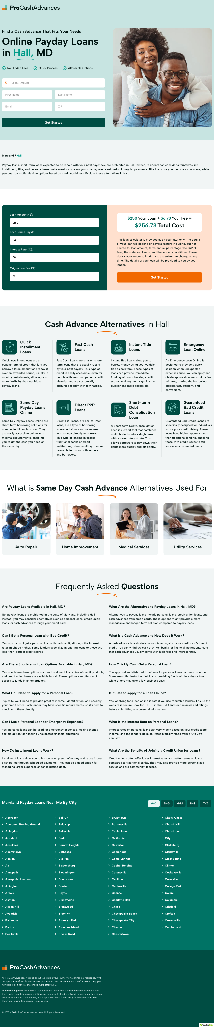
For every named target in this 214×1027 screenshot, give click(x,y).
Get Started (53, 122)
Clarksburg (172, 845)
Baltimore (11, 920)
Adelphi (10, 858)
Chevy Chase (174, 817)
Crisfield (170, 906)
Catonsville (119, 872)
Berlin (62, 838)
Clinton (170, 865)
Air (7, 865)
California (118, 838)
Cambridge (119, 851)
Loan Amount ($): (21, 214)
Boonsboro (65, 879)
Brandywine (66, 900)
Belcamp (64, 824)
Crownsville (172, 920)
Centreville (119, 886)
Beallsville (11, 934)
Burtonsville (119, 824)
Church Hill (172, 824)
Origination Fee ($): (23, 268)
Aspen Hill (12, 906)
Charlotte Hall (121, 900)
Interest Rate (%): (21, 249)
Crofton (170, 913)
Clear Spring (173, 858)
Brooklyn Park (67, 920)
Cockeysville (173, 872)
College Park (173, 886)
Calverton (118, 845)
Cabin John (119, 831)
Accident (11, 838)
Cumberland (173, 927)
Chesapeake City (123, 920)
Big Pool (63, 858)
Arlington (11, 886)
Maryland (8, 155)
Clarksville (172, 851)
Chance (117, 893)
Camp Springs (121, 858)
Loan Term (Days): (22, 232)
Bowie (62, 886)
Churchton (172, 831)
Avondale (11, 913)
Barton (9, 927)
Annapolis (11, 872)
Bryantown (119, 817)
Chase (116, 906)
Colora (169, 893)
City (167, 838)
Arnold (9, 893)
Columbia (171, 900)
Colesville (171, 879)
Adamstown (13, 851)
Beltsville (64, 831)
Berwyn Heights (68, 845)
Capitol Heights (122, 865)
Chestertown (120, 934)
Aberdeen (11, 817)
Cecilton (117, 879)
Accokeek (12, 845)
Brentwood (65, 906)
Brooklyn (64, 913)
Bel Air (63, 817)
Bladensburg (66, 865)
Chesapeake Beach (124, 913)
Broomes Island (68, 927)
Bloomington (66, 872)
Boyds (62, 893)
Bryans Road (66, 934)
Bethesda (64, 851)
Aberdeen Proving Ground (22, 824)
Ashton (10, 900)
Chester (117, 927)
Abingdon (11, 831)
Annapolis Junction (18, 879)
